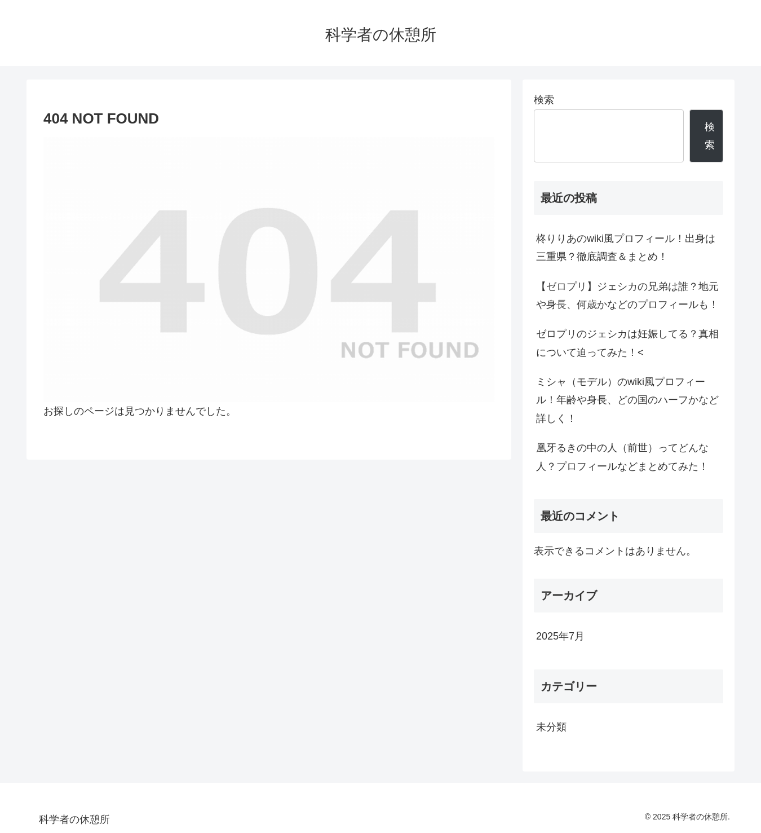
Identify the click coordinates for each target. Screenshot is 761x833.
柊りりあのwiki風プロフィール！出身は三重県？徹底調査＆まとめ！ (625, 247)
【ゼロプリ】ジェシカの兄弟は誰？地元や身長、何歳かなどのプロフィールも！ (627, 295)
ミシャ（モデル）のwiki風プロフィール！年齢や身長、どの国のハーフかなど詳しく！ (627, 400)
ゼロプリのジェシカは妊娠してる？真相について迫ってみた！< (627, 343)
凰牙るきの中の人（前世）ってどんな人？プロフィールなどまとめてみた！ (622, 456)
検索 (544, 99)
